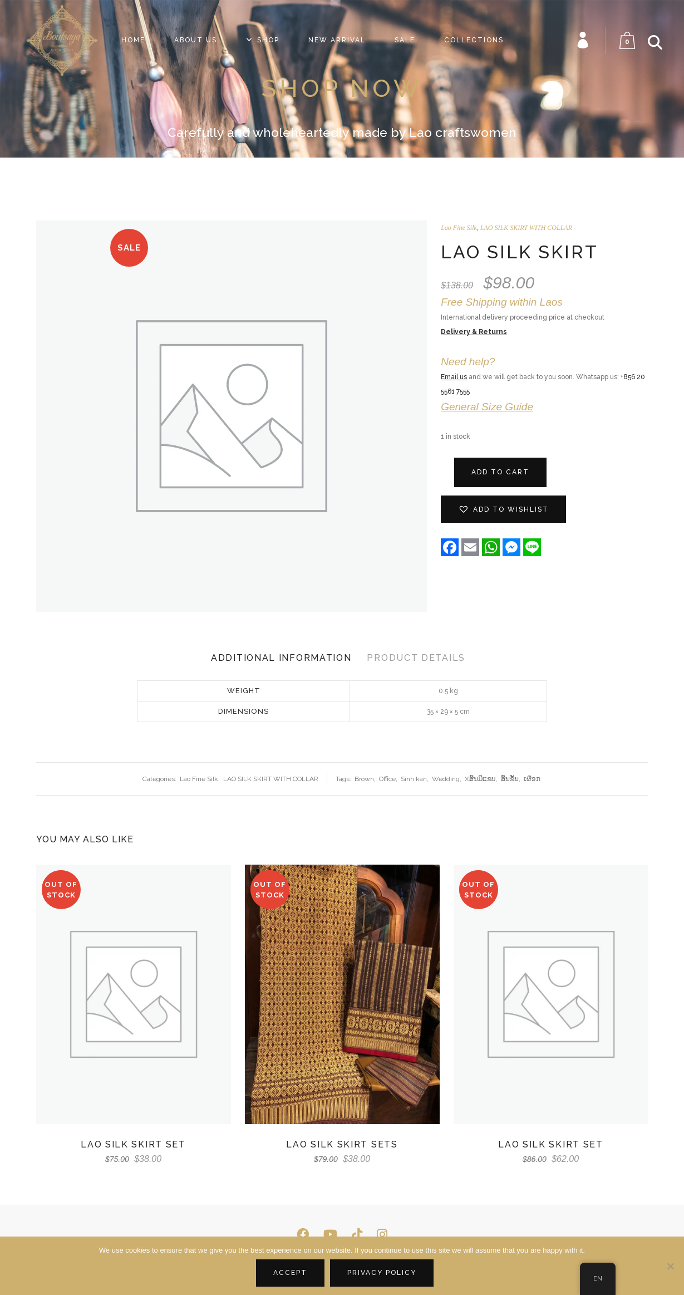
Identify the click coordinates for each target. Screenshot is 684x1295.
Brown (364, 779)
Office (387, 779)
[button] (503, 509)
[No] (670, 1266)
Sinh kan (414, 779)
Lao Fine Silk (459, 228)
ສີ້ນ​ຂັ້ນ (510, 779)
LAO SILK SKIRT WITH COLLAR (526, 228)
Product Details (416, 658)
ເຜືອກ (532, 779)
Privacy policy (381, 1273)
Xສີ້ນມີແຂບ (480, 779)
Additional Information (281, 658)
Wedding (446, 779)
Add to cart (500, 472)
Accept (290, 1273)
